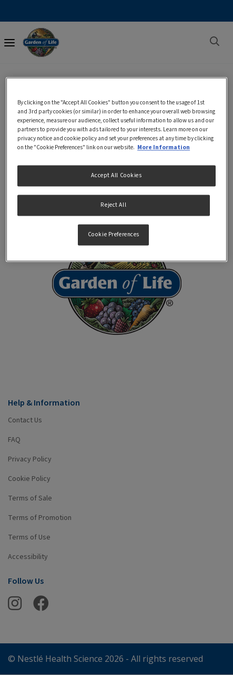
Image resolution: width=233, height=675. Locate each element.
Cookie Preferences (113, 234)
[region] (116, 169)
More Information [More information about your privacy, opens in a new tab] (163, 147)
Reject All (113, 205)
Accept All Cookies (116, 175)
